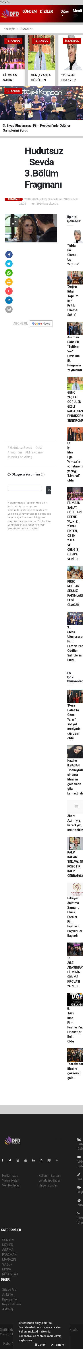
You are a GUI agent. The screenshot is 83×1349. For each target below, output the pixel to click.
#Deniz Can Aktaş (20, 457)
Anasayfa (10, 28)
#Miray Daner (34, 452)
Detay (40, 1344)
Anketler (8, 1294)
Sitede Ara (9, 1289)
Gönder (49, 490)
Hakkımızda (10, 1175)
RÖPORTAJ (10, 1274)
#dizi (38, 447)
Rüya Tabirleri (11, 1304)
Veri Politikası (11, 1185)
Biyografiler (10, 1299)
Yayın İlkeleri (10, 1180)
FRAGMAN (26, 28)
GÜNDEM (29, 11)
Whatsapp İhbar (49, 1180)
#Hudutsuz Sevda (20, 447)
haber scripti (70, 1334)
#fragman (15, 452)
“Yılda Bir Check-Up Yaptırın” (73, 255)
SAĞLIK (7, 1264)
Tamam (57, 1344)
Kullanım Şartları (50, 1175)
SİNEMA (8, 1249)
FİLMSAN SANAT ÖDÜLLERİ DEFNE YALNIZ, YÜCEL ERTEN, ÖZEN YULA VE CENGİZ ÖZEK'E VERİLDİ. (74, 531)
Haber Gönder (48, 1185)
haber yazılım (9, 1339)
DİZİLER (46, 11)
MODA (6, 1269)
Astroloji (7, 1309)
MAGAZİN (9, 1259)
